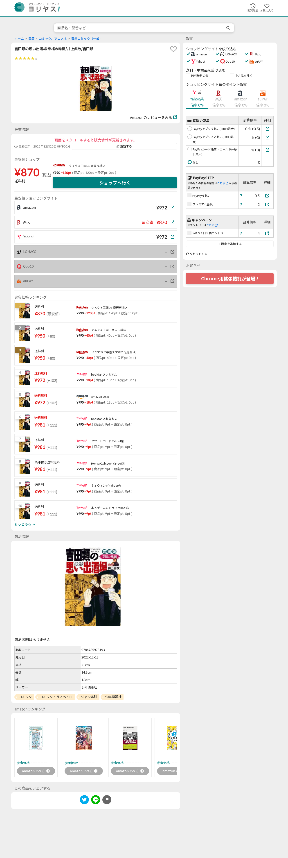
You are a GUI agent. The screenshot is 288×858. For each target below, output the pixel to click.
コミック (25, 697)
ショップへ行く (115, 182)
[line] (95, 801)
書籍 (31, 39)
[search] (228, 27)
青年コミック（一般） (87, 39)
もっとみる (25, 524)
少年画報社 (113, 697)
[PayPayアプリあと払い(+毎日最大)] (267, 137)
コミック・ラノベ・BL (56, 697)
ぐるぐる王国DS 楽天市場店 (87, 166)
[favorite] (173, 49)
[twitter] (84, 801)
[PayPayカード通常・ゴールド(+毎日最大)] (267, 150)
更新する (124, 146)
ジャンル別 (89, 697)
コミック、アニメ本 (53, 39)
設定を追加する (230, 244)
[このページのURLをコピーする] (106, 800)
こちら (222, 183)
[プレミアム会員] (267, 204)
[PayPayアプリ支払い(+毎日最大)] (267, 129)
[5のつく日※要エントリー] (267, 233)
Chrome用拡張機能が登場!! (230, 278)
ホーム (19, 39)
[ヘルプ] (241, 196)
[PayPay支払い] (267, 196)
